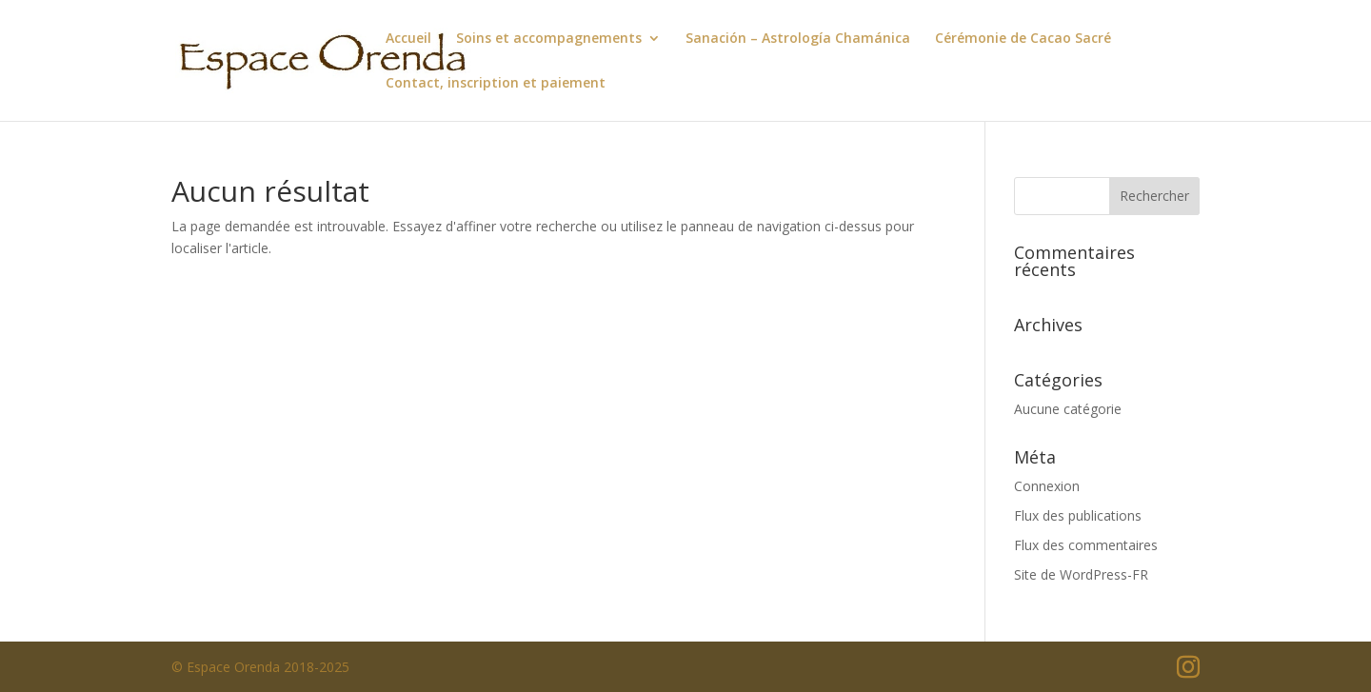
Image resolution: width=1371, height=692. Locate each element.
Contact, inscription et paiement (496, 83)
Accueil (408, 39)
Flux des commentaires (1086, 545)
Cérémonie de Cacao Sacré (1023, 39)
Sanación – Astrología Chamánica (798, 39)
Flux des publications (1078, 515)
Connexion (1047, 486)
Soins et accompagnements (549, 39)
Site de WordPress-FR (1081, 574)
